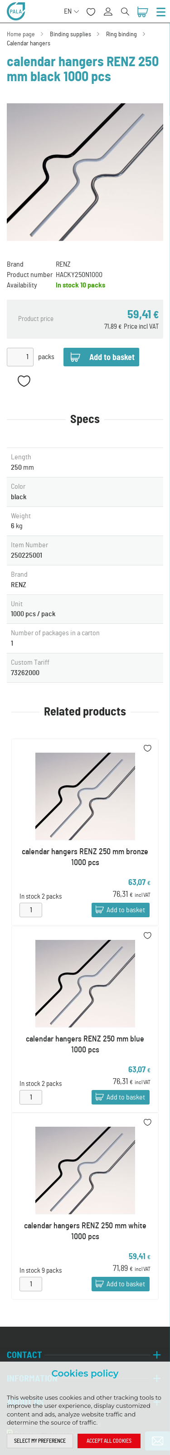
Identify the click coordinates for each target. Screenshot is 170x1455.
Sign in (111, 6)
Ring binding (121, 34)
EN (68, 11)
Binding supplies (70, 34)
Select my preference (40, 1441)
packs (46, 356)
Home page (21, 34)
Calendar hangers (28, 43)
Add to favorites (24, 381)
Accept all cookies (109, 1441)
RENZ (63, 264)
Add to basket (126, 910)
